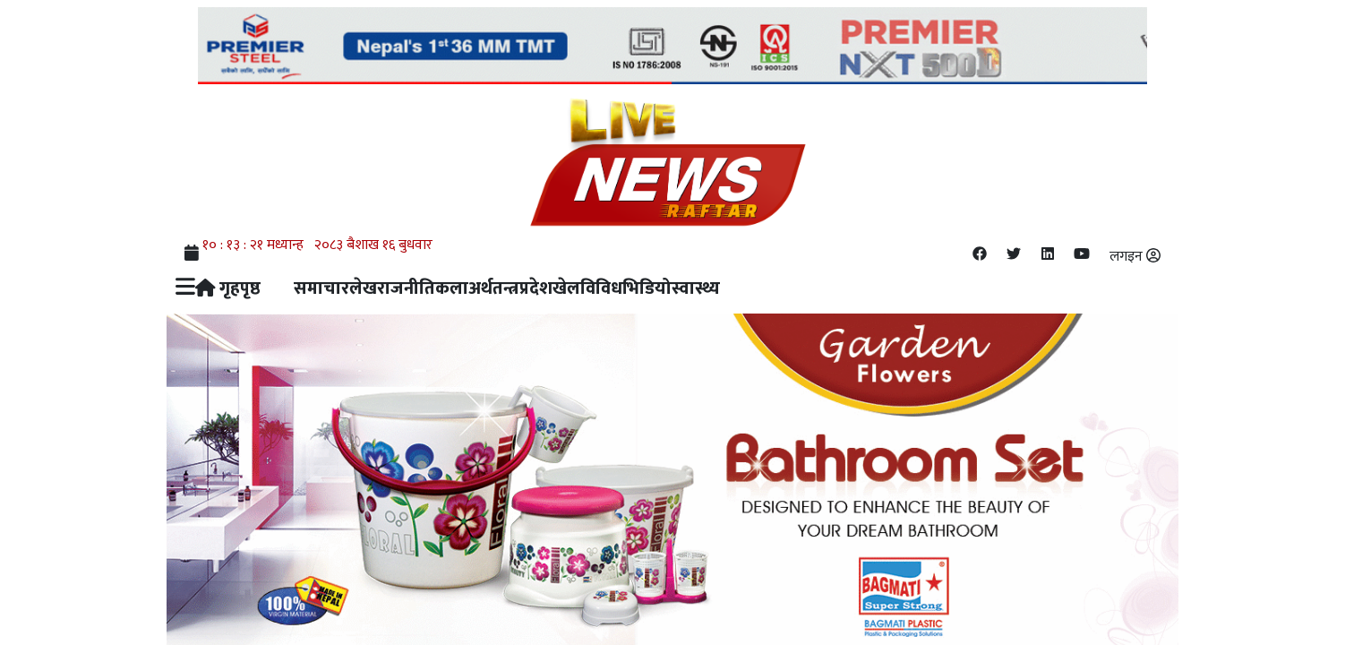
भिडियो (647, 288)
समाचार (321, 288)
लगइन (1135, 257)
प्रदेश (536, 288)
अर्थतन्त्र (493, 288)
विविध (601, 288)
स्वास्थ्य (696, 288)
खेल (566, 288)
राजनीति (406, 288)
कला (451, 288)
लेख (363, 288)
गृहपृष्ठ (228, 288)
